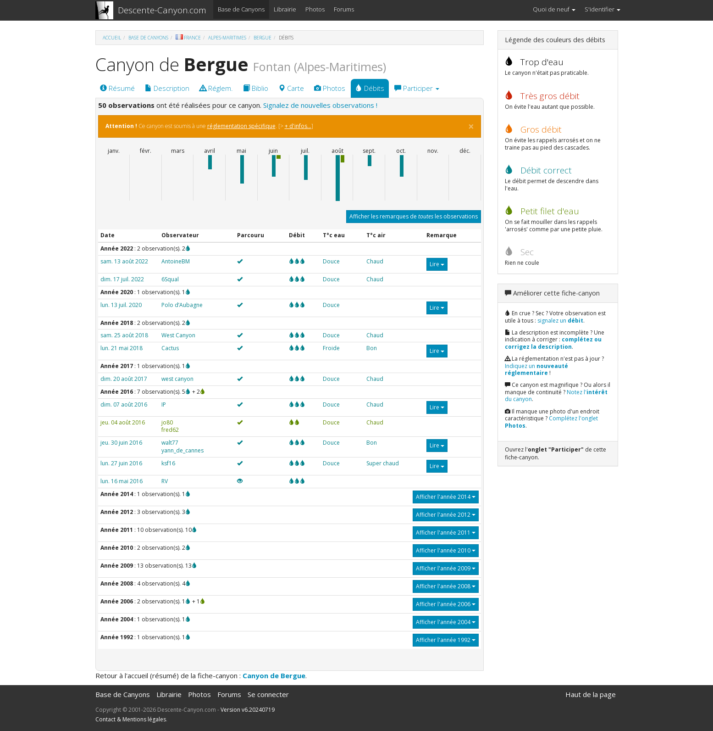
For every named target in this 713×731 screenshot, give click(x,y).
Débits (369, 88)
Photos (315, 9)
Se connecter (268, 694)
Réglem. (216, 88)
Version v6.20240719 (248, 710)
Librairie (285, 9)
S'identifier (602, 9)
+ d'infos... (298, 126)
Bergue (262, 37)
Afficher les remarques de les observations (413, 216)
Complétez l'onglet (551, 422)
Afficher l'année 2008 (445, 586)
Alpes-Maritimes (227, 37)
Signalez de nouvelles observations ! (320, 105)
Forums (344, 9)
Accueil (112, 37)
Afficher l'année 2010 (445, 550)
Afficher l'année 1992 (445, 640)
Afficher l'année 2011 (445, 532)
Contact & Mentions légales (130, 719)
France (188, 37)
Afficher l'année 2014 (445, 497)
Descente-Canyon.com (162, 10)
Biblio (255, 88)
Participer (416, 88)
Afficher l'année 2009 (445, 568)
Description (167, 88)
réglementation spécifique (241, 126)
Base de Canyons (241, 9)
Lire (437, 264)
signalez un (560, 320)
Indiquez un (536, 369)
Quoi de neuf (554, 9)
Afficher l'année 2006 (445, 604)
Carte (291, 88)
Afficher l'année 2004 (445, 622)
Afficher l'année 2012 (445, 515)
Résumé (117, 88)
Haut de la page (590, 694)
